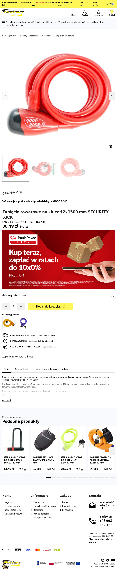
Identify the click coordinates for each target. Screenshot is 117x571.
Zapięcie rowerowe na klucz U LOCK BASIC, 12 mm (14, 459)
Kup (22, 469)
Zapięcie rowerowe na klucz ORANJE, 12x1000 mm (100, 459)
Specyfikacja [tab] (22, 369)
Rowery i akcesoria (29, 35)
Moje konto (8, 502)
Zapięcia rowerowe (65, 35)
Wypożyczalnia (51, 2)
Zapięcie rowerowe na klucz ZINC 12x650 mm (71, 459)
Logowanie (66, 510)
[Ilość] (13, 306)
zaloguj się (68, 22)
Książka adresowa (12, 513)
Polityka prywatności (42, 517)
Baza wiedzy (96, 3)
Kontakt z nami (84, 3)
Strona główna (9, 35)
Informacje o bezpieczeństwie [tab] (52, 369)
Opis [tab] (6, 369)
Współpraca (26, 2)
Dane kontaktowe (11, 510)
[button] (84, 13)
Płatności (65, 502)
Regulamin (37, 510)
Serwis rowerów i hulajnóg (65, 3)
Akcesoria (46, 35)
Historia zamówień (12, 506)
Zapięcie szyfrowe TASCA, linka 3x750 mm (43, 459)
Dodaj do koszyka (50, 306)
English (110, 4)
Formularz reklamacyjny (43, 506)
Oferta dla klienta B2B (9, 3)
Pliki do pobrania (40, 513)
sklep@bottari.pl (107, 507)
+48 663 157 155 (106, 522)
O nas (33, 3)
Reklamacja (37, 502)
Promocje (40, 2)
